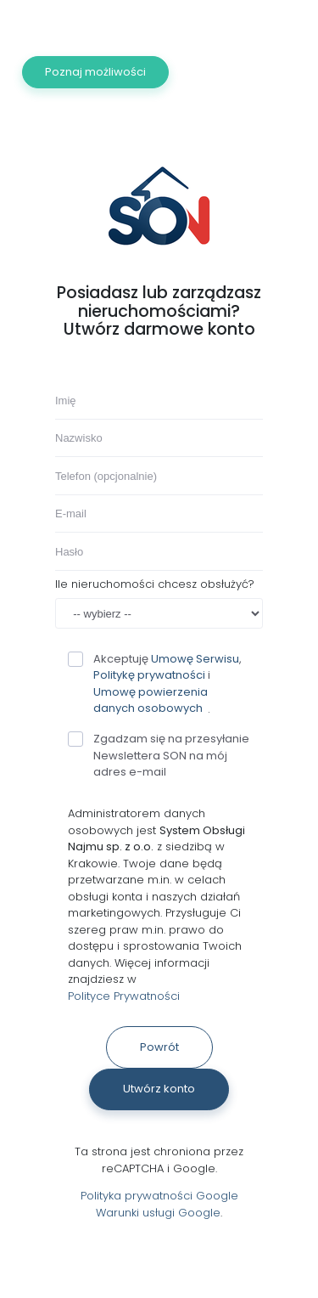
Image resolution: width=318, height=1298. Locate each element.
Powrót (159, 1047)
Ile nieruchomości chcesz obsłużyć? (154, 584)
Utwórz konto (159, 1089)
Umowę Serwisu (195, 659)
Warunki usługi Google (158, 1213)
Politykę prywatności (149, 675)
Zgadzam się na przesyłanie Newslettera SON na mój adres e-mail (158, 755)
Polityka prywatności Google (159, 1196)
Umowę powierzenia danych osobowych (150, 700)
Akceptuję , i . (155, 684)
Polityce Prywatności (124, 996)
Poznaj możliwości (95, 72)
